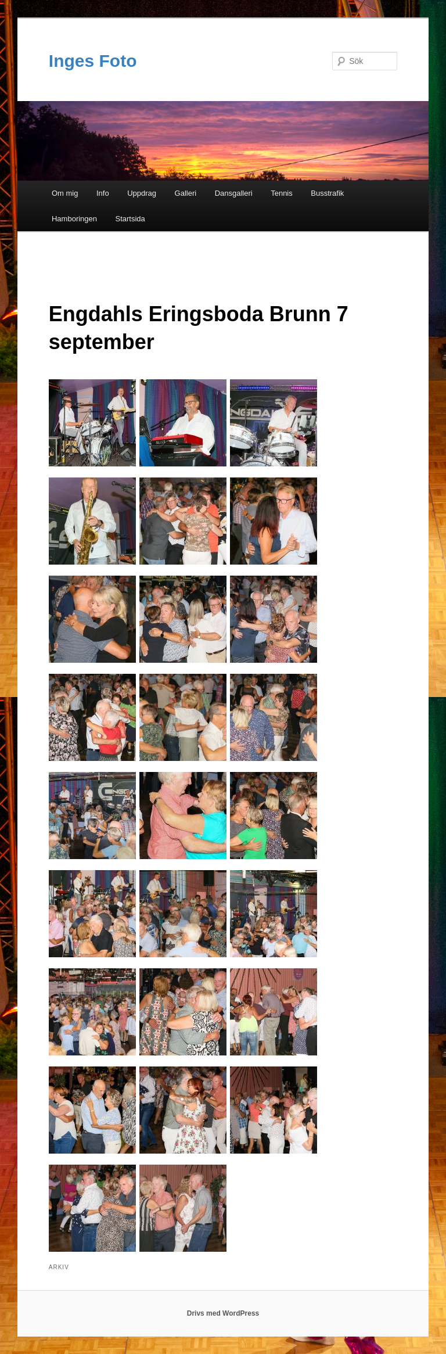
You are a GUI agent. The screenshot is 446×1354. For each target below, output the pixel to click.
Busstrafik (327, 193)
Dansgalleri (234, 193)
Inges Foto (93, 60)
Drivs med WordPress (223, 1313)
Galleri (186, 193)
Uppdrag (141, 193)
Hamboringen (74, 218)
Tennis (282, 193)
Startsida (130, 218)
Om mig (65, 193)
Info (102, 193)
